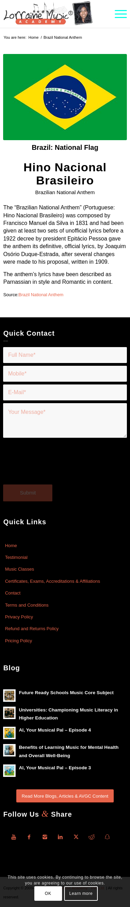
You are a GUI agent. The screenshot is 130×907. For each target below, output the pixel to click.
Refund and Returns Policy (32, 628)
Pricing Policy (18, 640)
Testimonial (16, 557)
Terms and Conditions (27, 605)
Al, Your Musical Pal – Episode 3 (55, 767)
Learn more (81, 893)
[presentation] (56, 465)
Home (11, 545)
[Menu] (117, 14)
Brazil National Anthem (40, 294)
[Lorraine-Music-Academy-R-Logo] (52, 14)
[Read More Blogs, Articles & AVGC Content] (65, 796)
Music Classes (19, 569)
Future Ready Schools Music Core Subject (66, 692)
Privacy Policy (19, 616)
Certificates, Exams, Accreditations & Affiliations (52, 581)
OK (48, 893)
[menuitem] (117, 14)
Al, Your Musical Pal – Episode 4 (55, 730)
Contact (12, 593)
